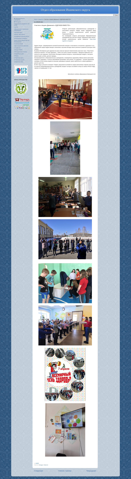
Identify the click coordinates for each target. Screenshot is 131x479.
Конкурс (41, 465)
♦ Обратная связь (18, 61)
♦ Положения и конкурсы (20, 38)
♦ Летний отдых (18, 32)
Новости (40, 19)
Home (35, 19)
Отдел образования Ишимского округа (65, 10)
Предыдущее (91, 471)
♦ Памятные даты (18, 57)
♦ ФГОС (16, 27)
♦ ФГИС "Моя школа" (19, 34)
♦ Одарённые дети (19, 53)
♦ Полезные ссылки (19, 59)
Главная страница (64, 471)
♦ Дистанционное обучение (21, 45)
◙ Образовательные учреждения (19, 19)
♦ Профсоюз (17, 47)
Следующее (38, 471)
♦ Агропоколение (18, 43)
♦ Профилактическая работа (21, 36)
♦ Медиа (16, 55)
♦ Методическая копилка (20, 51)
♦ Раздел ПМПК (18, 49)
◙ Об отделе (17, 21)
